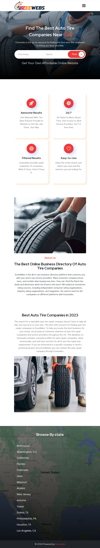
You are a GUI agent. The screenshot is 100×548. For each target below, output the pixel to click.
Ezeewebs (60, 544)
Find (78, 54)
